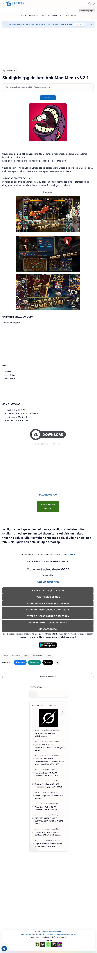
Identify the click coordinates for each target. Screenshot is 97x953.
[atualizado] (56, 730)
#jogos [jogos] (26, 656)
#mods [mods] (48, 656)
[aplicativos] (48, 730)
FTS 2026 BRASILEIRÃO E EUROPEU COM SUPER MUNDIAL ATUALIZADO (49, 821)
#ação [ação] (6, 656)
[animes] (47, 792)
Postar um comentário (48, 677)
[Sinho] (7, 87)
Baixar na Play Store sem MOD (48, 506)
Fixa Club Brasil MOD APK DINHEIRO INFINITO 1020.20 (47, 774)
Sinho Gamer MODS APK (51, 931)
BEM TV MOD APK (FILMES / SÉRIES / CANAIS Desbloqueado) (49, 833)
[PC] (61, 15)
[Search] (89, 3)
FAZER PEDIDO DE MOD (48, 597)
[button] (93, 3)
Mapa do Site (71, 934)
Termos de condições (28, 934)
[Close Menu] (91, 24)
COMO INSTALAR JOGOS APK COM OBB (48, 603)
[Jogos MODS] (33, 15)
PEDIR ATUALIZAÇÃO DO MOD (48, 590)
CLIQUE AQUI (79, 24)
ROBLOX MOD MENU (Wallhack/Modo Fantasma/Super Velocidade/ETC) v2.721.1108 (49, 761)
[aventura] (56, 755)
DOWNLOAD (48, 97)
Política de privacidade (45, 934)
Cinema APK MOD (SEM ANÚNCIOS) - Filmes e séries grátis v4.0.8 (50, 747)
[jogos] (52, 769)
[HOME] (23, 15)
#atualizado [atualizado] (16, 656)
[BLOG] (73, 15)
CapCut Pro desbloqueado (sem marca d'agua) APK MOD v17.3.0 (48, 844)
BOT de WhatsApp (65, 24)
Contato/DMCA (60, 934)
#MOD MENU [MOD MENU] (37, 656)
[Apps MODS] (45, 15)
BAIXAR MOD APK (48, 495)
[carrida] (47, 769)
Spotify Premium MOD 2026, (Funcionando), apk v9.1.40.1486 (48, 785)
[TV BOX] (55, 15)
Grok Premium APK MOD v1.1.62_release (45, 734)
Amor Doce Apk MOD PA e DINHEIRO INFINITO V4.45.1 (46, 808)
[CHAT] (67, 15)
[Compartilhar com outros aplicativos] (57, 662)
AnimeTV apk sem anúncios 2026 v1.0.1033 (49, 796)
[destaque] (55, 803)
